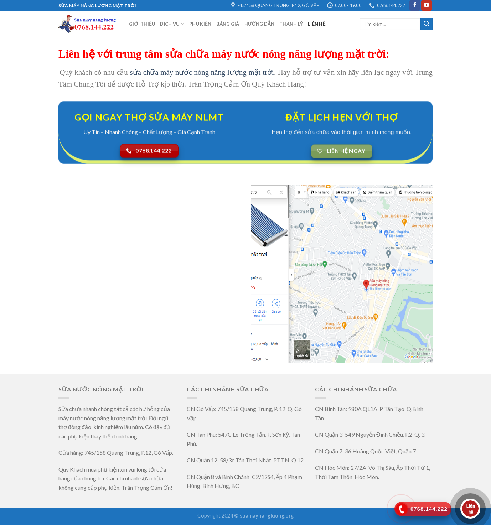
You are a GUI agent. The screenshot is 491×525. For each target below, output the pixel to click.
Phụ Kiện (200, 24)
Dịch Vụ (172, 23)
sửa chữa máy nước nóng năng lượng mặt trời (202, 72)
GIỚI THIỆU (142, 24)
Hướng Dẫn (259, 24)
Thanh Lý (291, 24)
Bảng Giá (227, 24)
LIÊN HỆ (316, 24)
